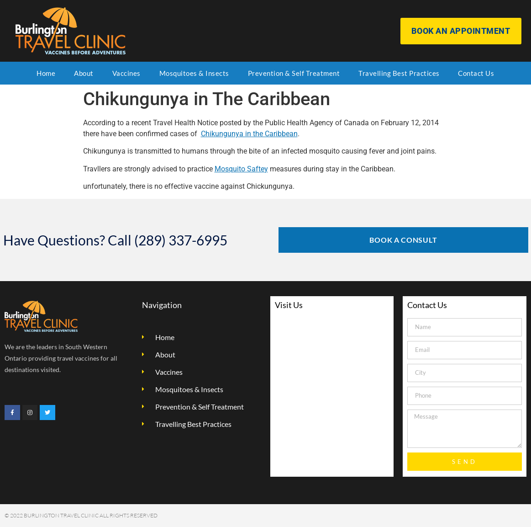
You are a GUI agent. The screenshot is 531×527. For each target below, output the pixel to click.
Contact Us (476, 73)
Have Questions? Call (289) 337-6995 (115, 240)
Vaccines (126, 73)
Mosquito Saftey (241, 169)
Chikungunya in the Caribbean (249, 133)
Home (46, 73)
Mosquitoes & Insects (194, 73)
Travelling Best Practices (399, 73)
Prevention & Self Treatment (294, 73)
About (84, 73)
